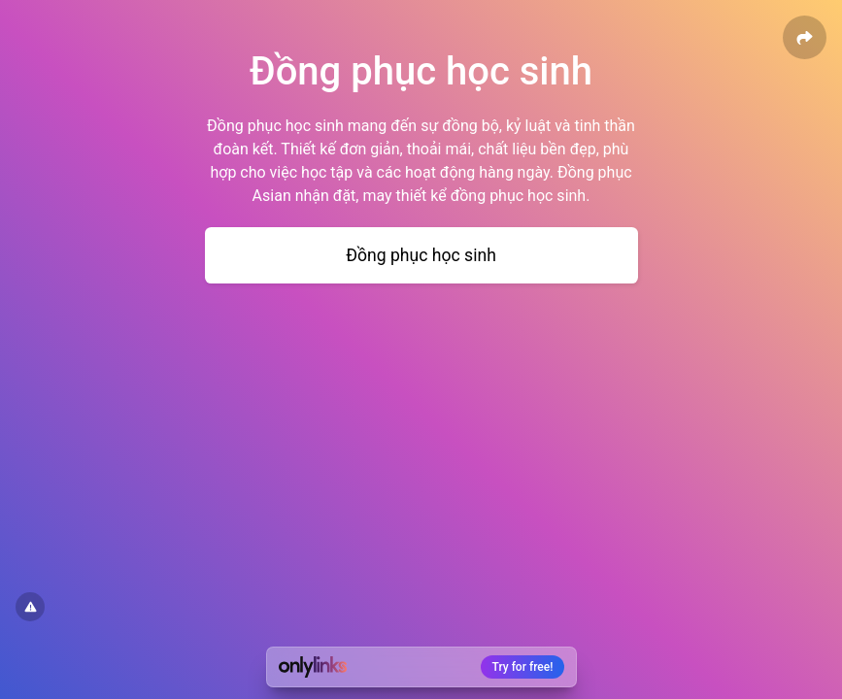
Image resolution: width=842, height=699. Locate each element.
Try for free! (523, 667)
